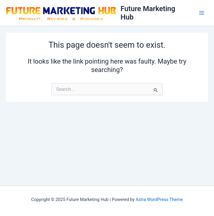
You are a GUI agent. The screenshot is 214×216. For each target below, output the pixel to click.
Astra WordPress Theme (159, 199)
